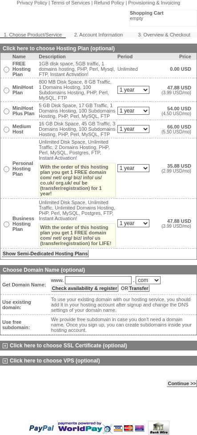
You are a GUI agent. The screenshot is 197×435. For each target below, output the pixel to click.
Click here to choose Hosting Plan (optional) (59, 48)
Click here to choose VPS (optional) (51, 361)
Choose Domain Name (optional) (44, 270)
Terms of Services (70, 2)
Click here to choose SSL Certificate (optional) (65, 345)
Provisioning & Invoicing (154, 2)
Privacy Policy (32, 2)
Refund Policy (109, 2)
